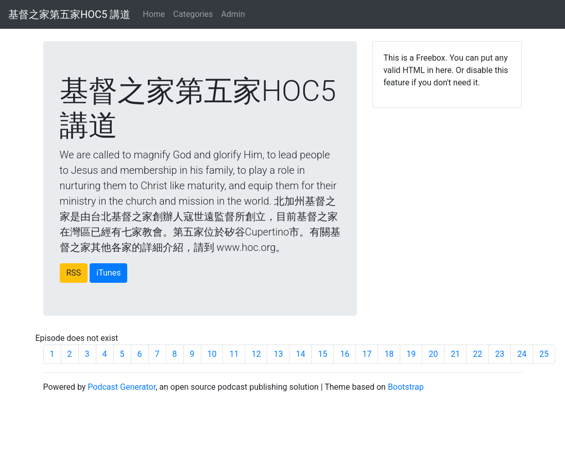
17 (366, 354)
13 (278, 354)
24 (521, 354)
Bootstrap (406, 387)
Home (154, 14)
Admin (233, 14)
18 (388, 354)
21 (455, 354)
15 (322, 354)
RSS (73, 273)
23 (499, 354)
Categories (193, 14)
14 (300, 354)
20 (433, 354)
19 (411, 354)
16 (344, 354)
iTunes (108, 273)
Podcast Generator (122, 387)
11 (233, 354)
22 (477, 354)
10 (212, 354)
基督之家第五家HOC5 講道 (69, 14)
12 (256, 354)
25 (544, 354)
